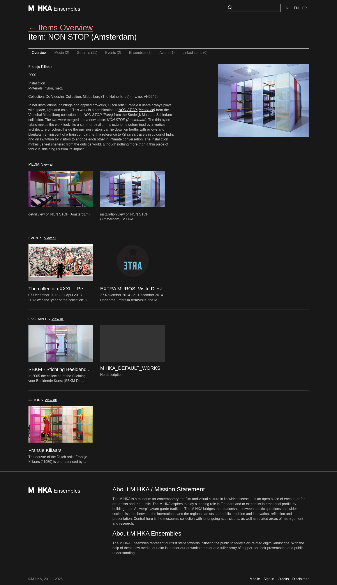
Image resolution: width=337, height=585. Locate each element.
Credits (283, 579)
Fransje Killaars (40, 66)
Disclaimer (300, 579)
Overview (39, 52)
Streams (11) (87, 52)
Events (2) (113, 52)
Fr (304, 8)
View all (47, 164)
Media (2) (61, 52)
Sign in (268, 579)
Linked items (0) (195, 52)
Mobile (255, 579)
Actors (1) (167, 52)
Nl (288, 8)
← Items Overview (60, 27)
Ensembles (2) (140, 52)
